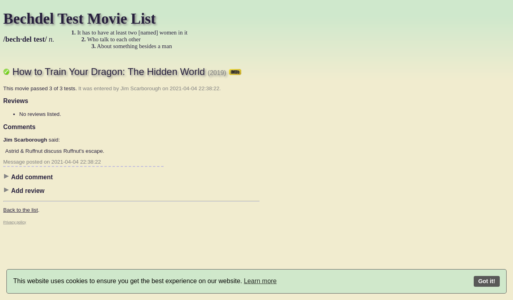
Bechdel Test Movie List (79, 18)
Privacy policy (14, 222)
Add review (23, 190)
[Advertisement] (292, 178)
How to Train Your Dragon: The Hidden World (126, 71)
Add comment (28, 176)
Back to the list (20, 210)
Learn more (260, 281)
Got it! (486, 281)
